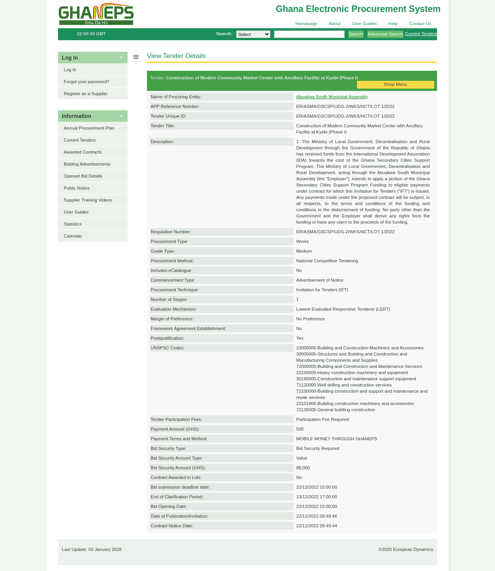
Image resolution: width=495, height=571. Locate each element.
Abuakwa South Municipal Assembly (332, 96)
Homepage (306, 23)
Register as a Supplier (86, 93)
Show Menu (395, 84)
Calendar (73, 236)
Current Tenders (421, 33)
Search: (224, 33)
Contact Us (420, 23)
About (334, 23)
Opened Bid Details (83, 176)
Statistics (73, 224)
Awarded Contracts (83, 152)
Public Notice (77, 188)
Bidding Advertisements (87, 164)
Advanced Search (385, 34)
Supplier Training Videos (88, 200)
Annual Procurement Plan (89, 128)
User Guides (364, 23)
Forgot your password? (86, 81)
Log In (70, 69)
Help (393, 23)
